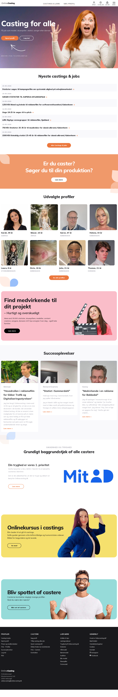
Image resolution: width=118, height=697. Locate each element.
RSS (2, 663)
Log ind (27, 39)
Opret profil (9, 39)
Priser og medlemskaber (9, 651)
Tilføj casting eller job (38, 648)
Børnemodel (64, 660)
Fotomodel (63, 672)
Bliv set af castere (18, 615)
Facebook (94, 663)
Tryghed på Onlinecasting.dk (69, 651)
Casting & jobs (6, 645)
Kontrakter (34, 660)
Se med (14, 552)
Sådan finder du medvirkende (40, 654)
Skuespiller (63, 669)
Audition (63, 663)
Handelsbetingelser (96, 651)
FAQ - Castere (35, 657)
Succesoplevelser (7, 657)
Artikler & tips (64, 645)
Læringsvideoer (65, 648)
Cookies (92, 654)
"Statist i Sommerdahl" (58, 392)
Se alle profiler (59, 279)
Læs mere (59, 181)
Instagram (94, 660)
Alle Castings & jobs (59, 146)
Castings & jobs (51, 4)
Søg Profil (69, 4)
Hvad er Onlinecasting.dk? (98, 645)
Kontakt (92, 657)
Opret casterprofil (36, 651)
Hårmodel (63, 657)
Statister (63, 654)
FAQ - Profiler (5, 654)
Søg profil (34, 645)
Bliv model (63, 666)
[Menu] (113, 3)
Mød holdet (93, 648)
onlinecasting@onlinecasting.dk (12, 688)
